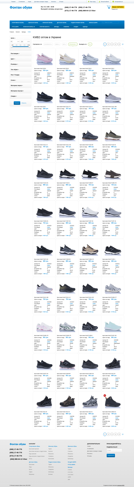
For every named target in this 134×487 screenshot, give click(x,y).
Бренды (56, 26)
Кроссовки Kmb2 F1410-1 (63, 183)
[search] (103, 22)
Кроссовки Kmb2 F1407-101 (41, 259)
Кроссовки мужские (34, 448)
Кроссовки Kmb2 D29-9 (40, 68)
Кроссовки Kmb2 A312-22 (63, 411)
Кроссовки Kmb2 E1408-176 (41, 335)
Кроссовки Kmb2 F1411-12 (41, 144)
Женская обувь (33, 22)
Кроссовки (31, 464)
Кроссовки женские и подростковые (38, 451)
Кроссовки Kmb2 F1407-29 (86, 221)
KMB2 (48, 74)
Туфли (50, 448)
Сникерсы (50, 456)
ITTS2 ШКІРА (15, 26)
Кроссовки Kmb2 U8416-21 (109, 411)
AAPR (69, 477)
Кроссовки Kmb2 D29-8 (63, 68)
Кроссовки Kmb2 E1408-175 (64, 335)
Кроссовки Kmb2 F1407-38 (63, 221)
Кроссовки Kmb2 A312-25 (108, 373)
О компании (22, 1)
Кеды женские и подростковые (37, 456)
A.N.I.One (70, 472)
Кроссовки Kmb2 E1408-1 (86, 335)
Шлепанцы (70, 458)
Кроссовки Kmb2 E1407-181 (109, 335)
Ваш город (91, 1)
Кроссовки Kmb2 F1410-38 (86, 144)
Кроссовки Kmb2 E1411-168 (41, 297)
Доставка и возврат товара (41, 1)
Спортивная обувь (18, 22)
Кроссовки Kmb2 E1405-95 (63, 373)
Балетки (50, 451)
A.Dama (70, 469)
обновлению (73, 44)
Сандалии (70, 456)
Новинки (66, 26)
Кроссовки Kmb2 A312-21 (86, 411)
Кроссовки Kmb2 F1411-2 (86, 106)
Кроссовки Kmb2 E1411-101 (87, 297)
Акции (29, 1)
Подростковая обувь (77, 22)
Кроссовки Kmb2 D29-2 (108, 68)
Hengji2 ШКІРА (93, 22)
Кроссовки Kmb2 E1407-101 (41, 373)
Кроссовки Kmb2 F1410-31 (109, 144)
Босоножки (51, 458)
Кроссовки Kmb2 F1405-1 (108, 259)
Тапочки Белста (44, 26)
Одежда (85, 26)
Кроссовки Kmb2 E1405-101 (87, 373)
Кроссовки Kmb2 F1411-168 (109, 106)
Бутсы (30, 458)
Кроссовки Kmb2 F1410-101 (41, 183)
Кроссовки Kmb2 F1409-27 (86, 183)
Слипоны (70, 451)
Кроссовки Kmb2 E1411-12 (63, 297)
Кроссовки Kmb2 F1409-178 (109, 183)
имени (57, 44)
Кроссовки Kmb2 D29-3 (85, 68)
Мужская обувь (47, 22)
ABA (69, 479)
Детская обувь (61, 22)
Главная (13, 1)
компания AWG (120, 485)
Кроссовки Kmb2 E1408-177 (109, 297)
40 (90, 44)
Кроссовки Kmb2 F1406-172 (87, 259)
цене (64, 44)
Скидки (76, 26)
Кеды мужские (32, 453)
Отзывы (61, 1)
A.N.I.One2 (70, 474)
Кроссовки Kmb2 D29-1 (40, 106)
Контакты (53, 1)
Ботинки (50, 474)
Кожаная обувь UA (29, 26)
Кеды (30, 467)
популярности (48, 44)
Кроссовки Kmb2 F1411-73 (63, 106)
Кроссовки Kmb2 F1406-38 (63, 259)
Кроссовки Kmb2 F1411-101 (64, 144)
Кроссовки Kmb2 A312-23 (40, 411)
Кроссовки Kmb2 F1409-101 (41, 221)
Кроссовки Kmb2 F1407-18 (109, 221)
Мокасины (51, 453)
